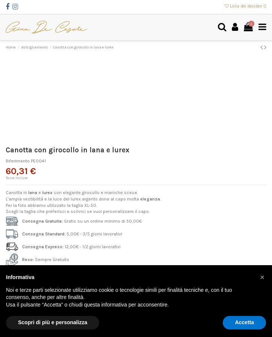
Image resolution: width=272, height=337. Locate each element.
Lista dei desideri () (245, 6)
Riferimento (18, 161)
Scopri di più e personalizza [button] (52, 322)
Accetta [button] (244, 322)
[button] (262, 277)
